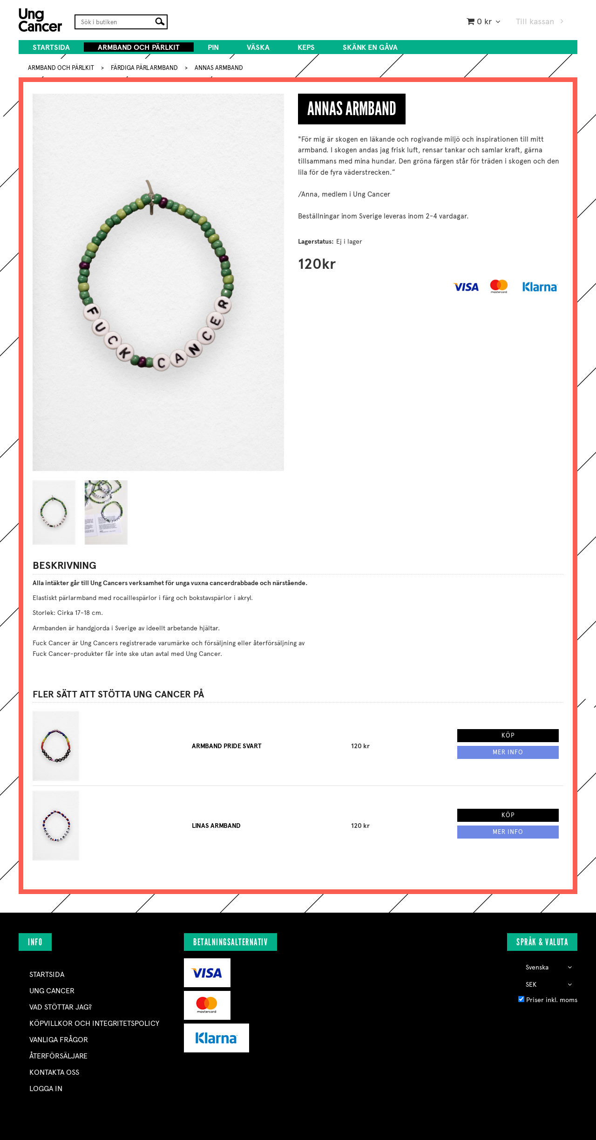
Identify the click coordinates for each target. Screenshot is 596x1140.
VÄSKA (258, 47)
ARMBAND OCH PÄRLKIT (139, 47)
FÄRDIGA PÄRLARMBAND (144, 67)
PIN (213, 47)
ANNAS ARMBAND (219, 67)
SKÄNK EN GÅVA (370, 47)
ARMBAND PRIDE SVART (226, 746)
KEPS (306, 47)
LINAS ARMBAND (216, 826)
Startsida (51, 47)
